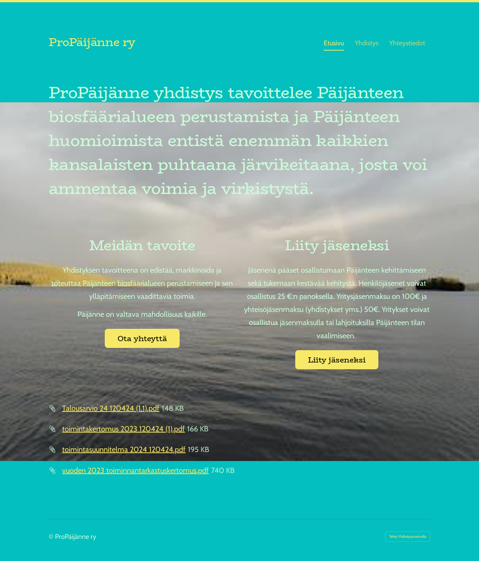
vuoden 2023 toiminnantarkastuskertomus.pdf (135, 470)
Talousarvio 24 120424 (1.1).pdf (110, 408)
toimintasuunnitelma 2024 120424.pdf (124, 449)
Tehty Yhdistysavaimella (407, 536)
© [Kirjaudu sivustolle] (52, 537)
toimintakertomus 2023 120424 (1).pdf (123, 428)
